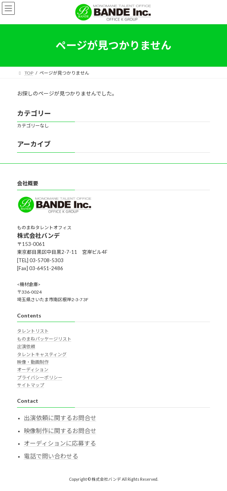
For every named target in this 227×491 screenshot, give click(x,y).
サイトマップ (30, 385)
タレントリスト (33, 331)
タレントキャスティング (42, 354)
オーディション (32, 369)
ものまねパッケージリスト (44, 339)
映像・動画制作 (33, 362)
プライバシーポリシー (39, 377)
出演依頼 (26, 346)
